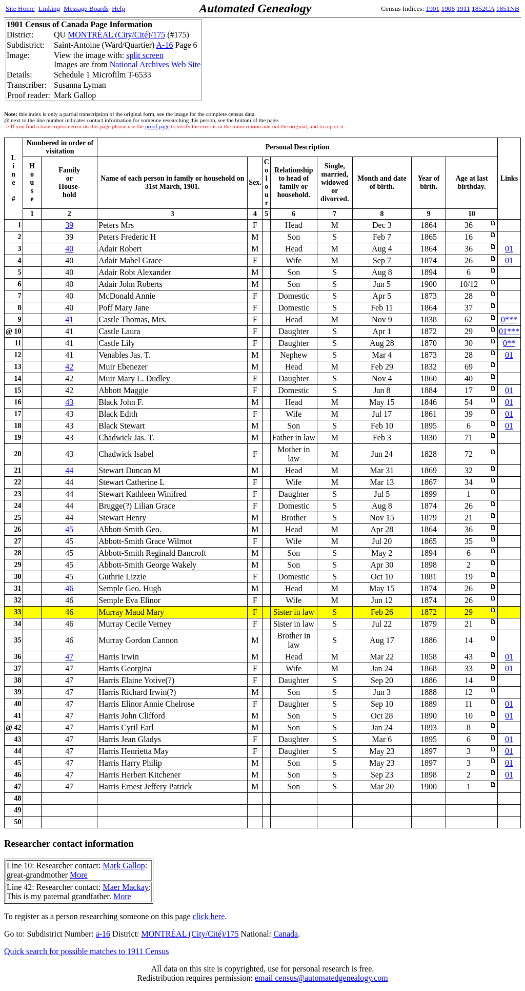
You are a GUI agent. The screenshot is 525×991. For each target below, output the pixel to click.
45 (69, 529)
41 (69, 319)
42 (69, 366)
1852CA (483, 8)
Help (118, 8)
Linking (49, 8)
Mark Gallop (124, 865)
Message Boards (86, 8)
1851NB (507, 8)
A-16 (164, 45)
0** (509, 343)
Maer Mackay (125, 887)
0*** (509, 319)
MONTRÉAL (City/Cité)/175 (116, 34)
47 (69, 656)
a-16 (103, 933)
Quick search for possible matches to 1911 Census (86, 951)
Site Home (20, 8)
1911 (463, 8)
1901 (433, 8)
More (79, 874)
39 (69, 225)
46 (69, 588)
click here (209, 916)
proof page (157, 126)
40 (69, 248)
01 (509, 248)
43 (69, 402)
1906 (448, 8)
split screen (144, 55)
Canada (285, 933)
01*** (509, 331)
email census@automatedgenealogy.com (321, 978)
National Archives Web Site (155, 64)
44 (69, 470)
